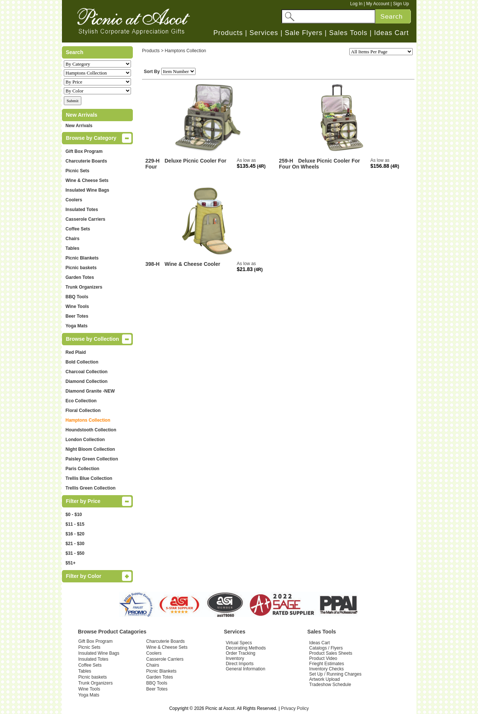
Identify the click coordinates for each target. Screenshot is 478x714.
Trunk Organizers (84, 287)
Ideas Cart (391, 33)
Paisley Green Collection (92, 459)
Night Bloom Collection (90, 449)
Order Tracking (240, 653)
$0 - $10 (74, 514)
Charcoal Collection (87, 371)
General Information (245, 668)
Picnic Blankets (82, 258)
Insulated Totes (82, 209)
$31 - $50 (75, 553)
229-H (153, 161)
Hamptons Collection (88, 420)
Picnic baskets (81, 267)
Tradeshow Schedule (330, 684)
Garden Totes (80, 277)
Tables (72, 248)
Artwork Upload (324, 679)
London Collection (85, 439)
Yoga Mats (77, 325)
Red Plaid (76, 352)
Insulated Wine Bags (87, 190)
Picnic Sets (78, 170)
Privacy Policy (295, 708)
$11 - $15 (75, 524)
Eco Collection (81, 400)
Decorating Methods (246, 648)
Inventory (235, 658)
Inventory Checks (326, 668)
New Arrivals (79, 125)
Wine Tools (77, 306)
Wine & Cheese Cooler (192, 264)
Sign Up (401, 3)
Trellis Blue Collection (89, 478)
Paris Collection (83, 468)
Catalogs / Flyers (326, 648)
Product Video (323, 658)
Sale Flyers (303, 33)
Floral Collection (83, 410)
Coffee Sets (78, 229)
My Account (377, 3)
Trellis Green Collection (91, 488)
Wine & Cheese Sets (87, 180)
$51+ (71, 563)
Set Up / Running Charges (335, 674)
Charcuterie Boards (86, 161)
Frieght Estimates (326, 663)
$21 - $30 (75, 543)
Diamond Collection (87, 381)
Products (228, 33)
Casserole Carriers (86, 219)
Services (264, 33)
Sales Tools (348, 33)
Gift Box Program (84, 151)
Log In (356, 3)
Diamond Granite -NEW (90, 391)
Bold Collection (82, 362)
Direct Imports (240, 663)
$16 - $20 (75, 534)
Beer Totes (77, 316)
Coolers (74, 199)
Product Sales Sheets (330, 653)
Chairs (72, 238)
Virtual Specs (239, 642)
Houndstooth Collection (91, 430)
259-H (286, 161)
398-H (153, 264)
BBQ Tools (77, 296)
